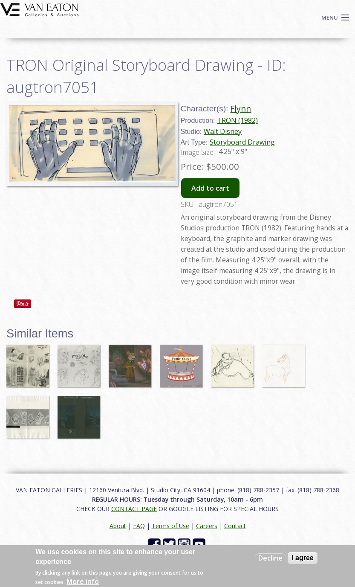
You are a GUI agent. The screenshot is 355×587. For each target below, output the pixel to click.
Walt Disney (223, 131)
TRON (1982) (237, 120)
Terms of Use (170, 526)
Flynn (240, 108)
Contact (235, 526)
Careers (206, 526)
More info (82, 581)
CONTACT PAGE (134, 509)
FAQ (139, 526)
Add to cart (210, 188)
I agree (303, 557)
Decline (270, 558)
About (118, 526)
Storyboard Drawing (242, 142)
